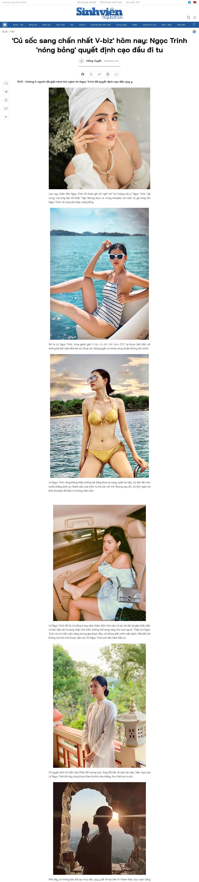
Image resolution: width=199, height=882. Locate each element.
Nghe (6, 83)
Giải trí (82, 24)
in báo (108, 74)
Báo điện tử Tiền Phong (99, 13)
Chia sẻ (6, 92)
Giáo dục (46, 24)
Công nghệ (121, 24)
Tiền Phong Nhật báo (111, 2)
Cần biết (181, 24)
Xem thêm (194, 24)
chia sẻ (83, 74)
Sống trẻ (33, 24)
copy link (99, 74)
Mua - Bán (167, 24)
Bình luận (6, 108)
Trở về (6, 117)
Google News (194, 31)
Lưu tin (6, 100)
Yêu (72, 24)
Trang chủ (4, 24)
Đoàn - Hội (18, 24)
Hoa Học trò (133, 2)
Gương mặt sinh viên (101, 24)
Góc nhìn (60, 24)
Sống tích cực (149, 24)
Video (135, 24)
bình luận (116, 74)
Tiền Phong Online (86, 2)
